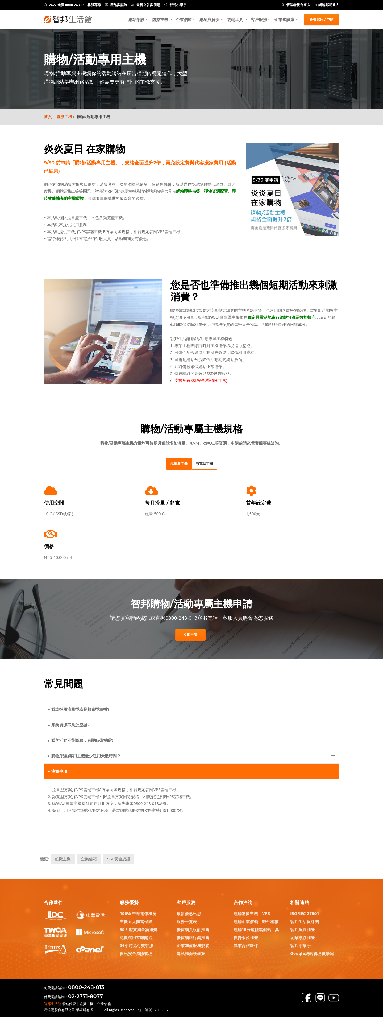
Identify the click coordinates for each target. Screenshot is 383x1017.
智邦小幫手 (175, 5)
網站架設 (136, 19)
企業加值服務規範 (193, 945)
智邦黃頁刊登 (302, 929)
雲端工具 (235, 19)
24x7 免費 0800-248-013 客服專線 (72, 5)
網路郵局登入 (326, 5)
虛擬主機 (160, 19)
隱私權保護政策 (191, 953)
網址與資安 (209, 19)
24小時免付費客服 (136, 945)
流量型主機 (179, 463)
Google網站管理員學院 (312, 953)
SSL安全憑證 (118, 858)
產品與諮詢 (116, 5)
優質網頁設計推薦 (193, 929)
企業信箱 (184, 19)
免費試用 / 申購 (322, 19)
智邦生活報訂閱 (304, 921)
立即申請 (190, 634)
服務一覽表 (187, 921)
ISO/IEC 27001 (304, 913)
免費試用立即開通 (136, 937)
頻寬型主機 (204, 463)
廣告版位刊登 (246, 937)
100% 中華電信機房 (138, 913)
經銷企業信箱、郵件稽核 (256, 921)
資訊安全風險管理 (136, 953)
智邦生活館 (52, 1003)
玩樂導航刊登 (302, 937)
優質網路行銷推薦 (193, 937)
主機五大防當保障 (136, 921)
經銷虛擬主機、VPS (252, 913)
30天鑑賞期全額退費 (138, 929)
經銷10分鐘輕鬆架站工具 (256, 929)
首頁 (48, 116)
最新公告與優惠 (146, 5)
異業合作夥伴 (246, 945)
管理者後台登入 (296, 5)
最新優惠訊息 (189, 913)
